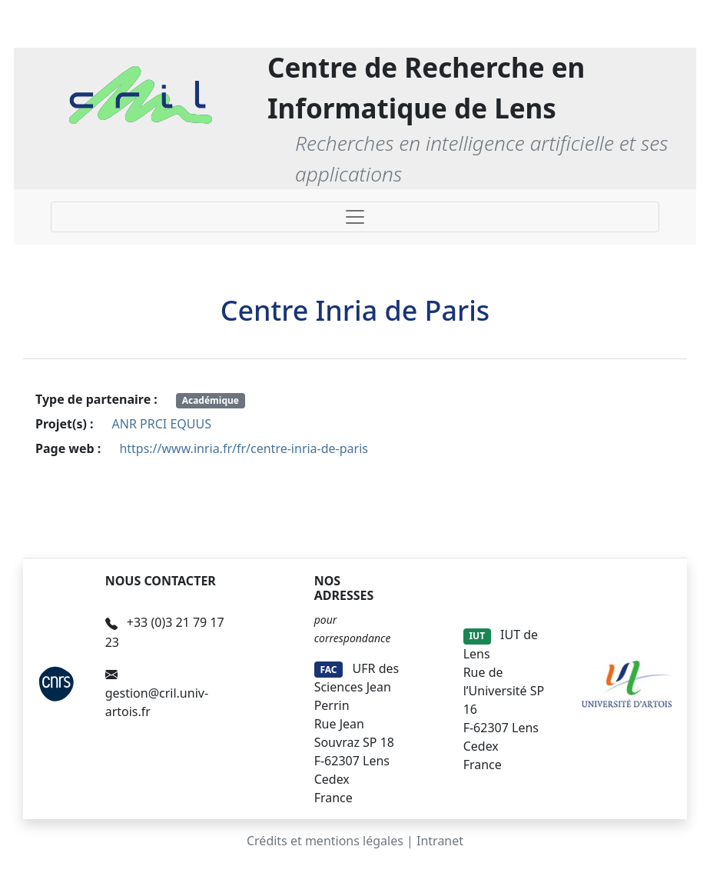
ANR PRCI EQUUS (161, 423)
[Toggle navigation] (355, 217)
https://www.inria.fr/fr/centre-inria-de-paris (243, 448)
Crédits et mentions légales (325, 840)
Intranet (439, 840)
